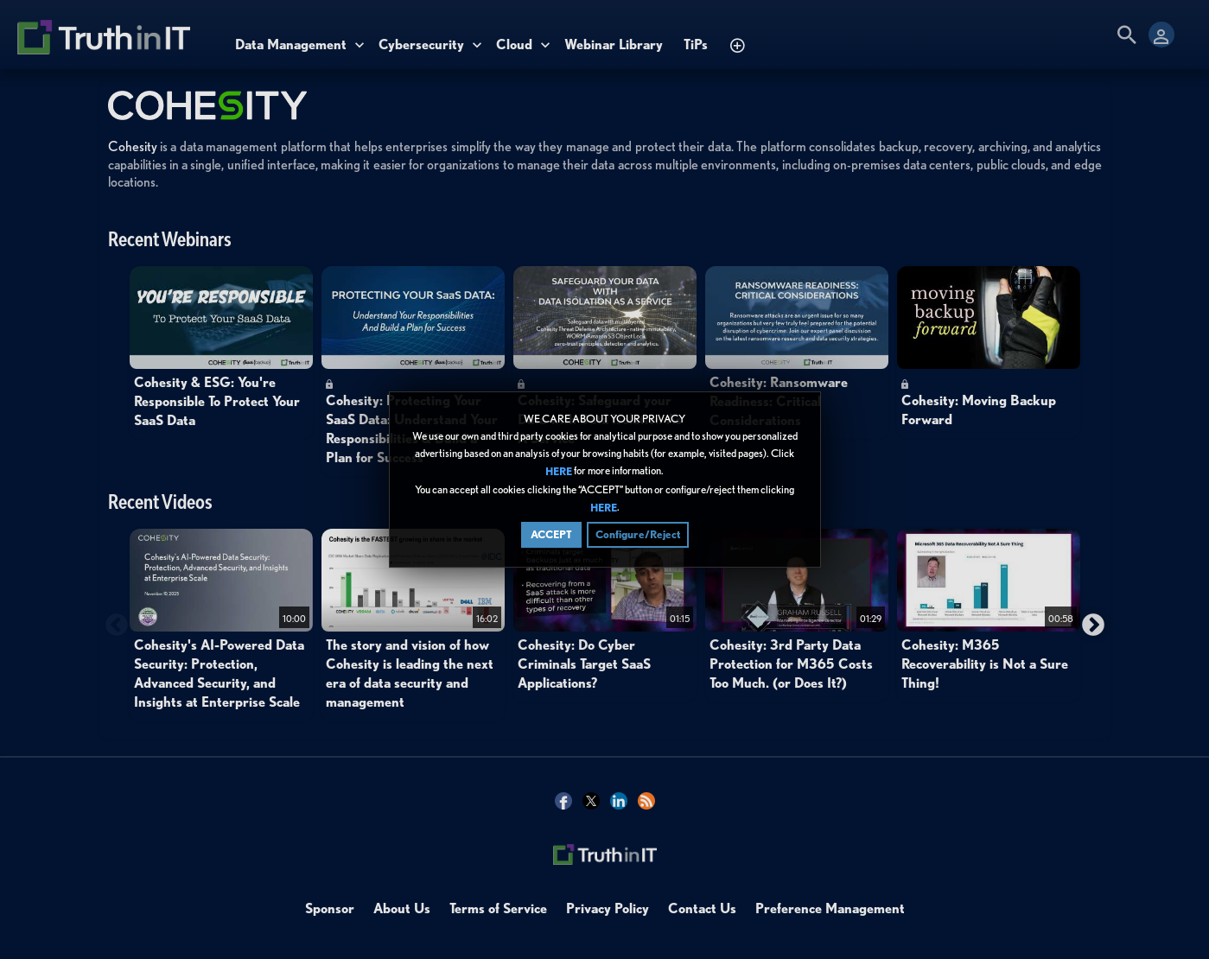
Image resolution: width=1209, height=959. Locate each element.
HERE (558, 472)
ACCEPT (551, 534)
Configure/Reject (637, 534)
